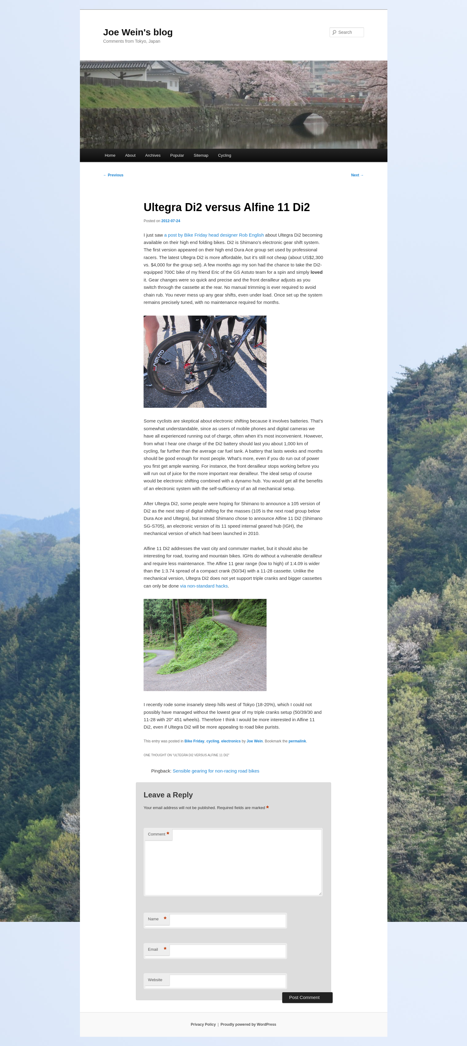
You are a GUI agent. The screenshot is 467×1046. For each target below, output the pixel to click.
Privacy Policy (203, 1024)
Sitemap (201, 155)
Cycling (224, 155)
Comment (158, 834)
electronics (231, 741)
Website (155, 979)
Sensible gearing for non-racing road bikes (216, 770)
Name (157, 919)
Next (357, 175)
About (130, 155)
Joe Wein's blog (138, 32)
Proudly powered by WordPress (248, 1024)
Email (157, 949)
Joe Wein (255, 741)
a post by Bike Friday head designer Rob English (214, 235)
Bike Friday (194, 741)
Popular (177, 155)
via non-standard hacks (204, 585)
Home (110, 155)
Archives (152, 155)
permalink (297, 741)
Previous (113, 175)
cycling (212, 741)
